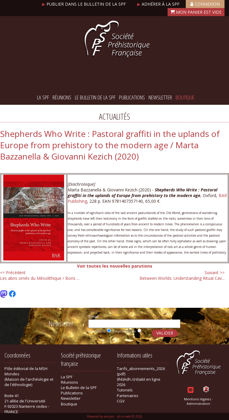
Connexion (205, 4)
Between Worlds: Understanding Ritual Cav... (182, 275)
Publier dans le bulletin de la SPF (84, 4)
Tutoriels (125, 390)
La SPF (43, 97)
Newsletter (160, 97)
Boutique (185, 97)
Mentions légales (197, 399)
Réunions (61, 97)
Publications (132, 97)
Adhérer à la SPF (159, 4)
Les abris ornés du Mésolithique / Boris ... (39, 275)
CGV (121, 401)
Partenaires (127, 395)
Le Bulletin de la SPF (95, 97)
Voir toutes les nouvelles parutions (114, 266)
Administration (198, 403)
